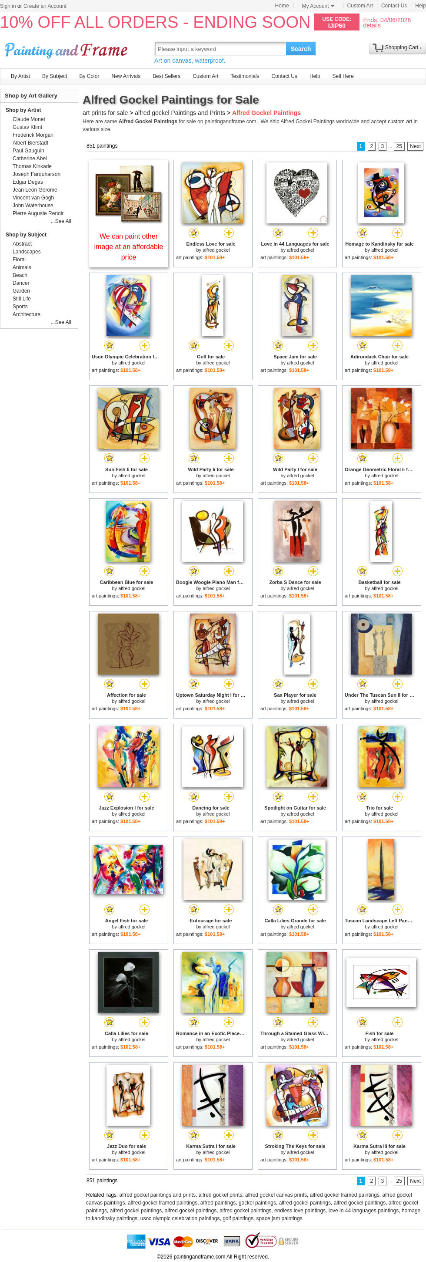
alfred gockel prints (221, 1195)
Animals (22, 267)
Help (420, 6)
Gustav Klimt (27, 127)
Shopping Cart (402, 47)
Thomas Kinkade (32, 166)
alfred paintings (218, 1203)
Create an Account (45, 6)
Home (282, 6)
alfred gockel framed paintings (344, 1195)
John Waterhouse (33, 205)
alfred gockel (216, 250)
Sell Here (343, 76)
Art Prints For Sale (67, 48)
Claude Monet (29, 119)
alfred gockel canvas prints (276, 1195)
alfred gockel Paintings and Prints (180, 112)
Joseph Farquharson (36, 174)
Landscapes (27, 252)
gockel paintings (257, 1203)
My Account (318, 6)
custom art (400, 121)
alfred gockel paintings (305, 1203)
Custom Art (360, 6)
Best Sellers (166, 76)
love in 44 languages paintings (364, 1211)
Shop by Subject (26, 235)
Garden (21, 291)
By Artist (20, 76)
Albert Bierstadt (30, 143)
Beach (20, 275)
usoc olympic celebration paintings (180, 1218)
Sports (20, 307)
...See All (61, 221)
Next (415, 146)
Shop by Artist (23, 110)
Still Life (22, 299)
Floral (19, 259)
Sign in (8, 6)
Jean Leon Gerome (35, 190)
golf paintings (238, 1218)
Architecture (26, 314)
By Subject (54, 76)
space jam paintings (279, 1218)
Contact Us (394, 6)
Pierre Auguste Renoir (38, 213)
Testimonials (244, 76)
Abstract (22, 244)
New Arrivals (125, 76)
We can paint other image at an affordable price (128, 247)
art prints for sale (105, 112)
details (371, 25)
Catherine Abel (30, 158)
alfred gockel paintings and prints (158, 1195)
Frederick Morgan (33, 135)
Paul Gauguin (28, 151)
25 (399, 146)
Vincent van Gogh (33, 198)
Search (301, 48)
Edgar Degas (28, 182)
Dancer (21, 283)
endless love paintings (300, 1211)
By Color (89, 76)
